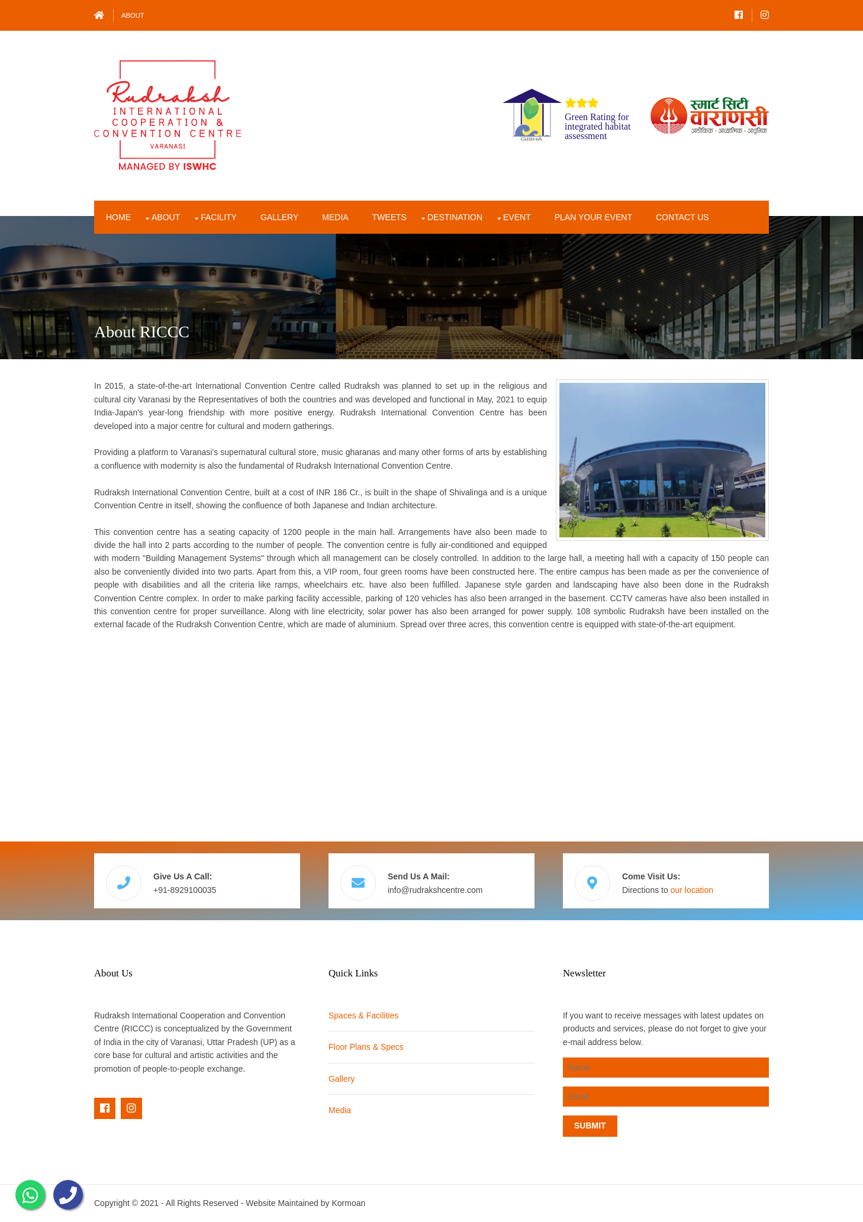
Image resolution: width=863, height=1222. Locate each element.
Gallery (279, 217)
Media (335, 217)
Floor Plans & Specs (366, 1047)
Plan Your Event (593, 217)
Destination (454, 217)
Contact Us (682, 217)
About (132, 15)
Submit (590, 1125)
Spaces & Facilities (363, 1015)
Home (118, 217)
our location (692, 890)
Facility (219, 217)
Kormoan (348, 1203)
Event (517, 217)
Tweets (389, 217)
